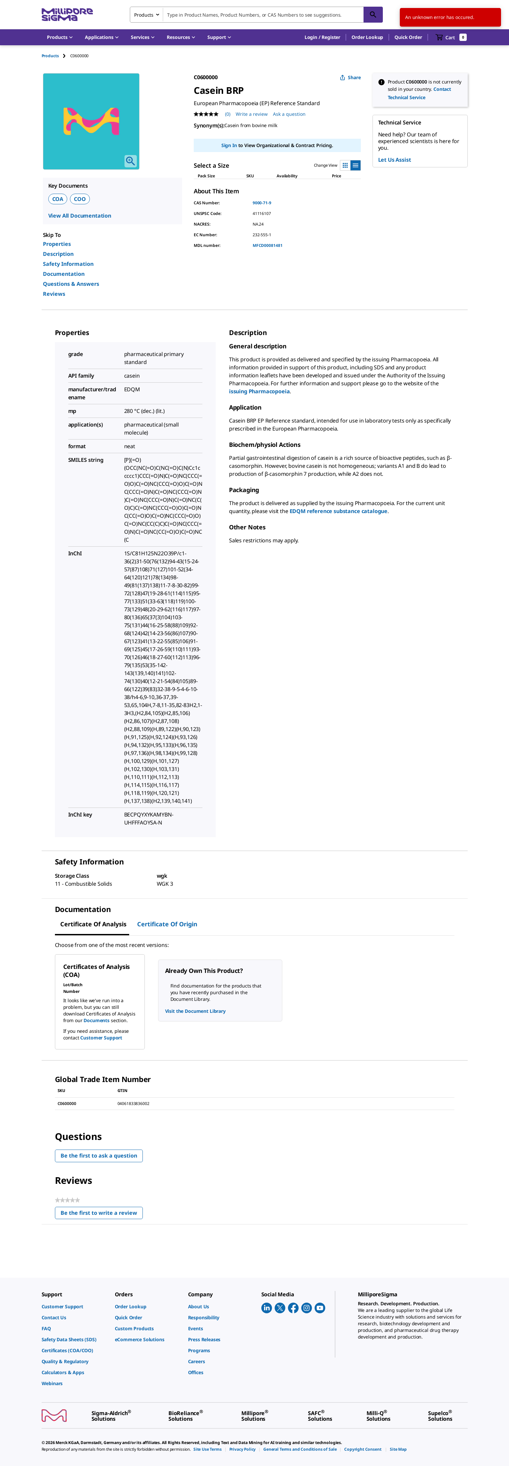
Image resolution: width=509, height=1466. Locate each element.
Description (58, 254)
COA (58, 199)
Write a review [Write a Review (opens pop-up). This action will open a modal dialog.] (252, 114)
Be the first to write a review (102, 1214)
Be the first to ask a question (99, 1155)
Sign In (229, 145)
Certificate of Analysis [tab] (93, 924)
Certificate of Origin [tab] (167, 924)
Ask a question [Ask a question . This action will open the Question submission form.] (289, 114)
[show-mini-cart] (451, 37)
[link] (75, 1306)
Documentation (64, 273)
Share (350, 77)
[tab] (56, 56)
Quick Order (408, 37)
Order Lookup (367, 37)
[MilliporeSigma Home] (67, 14)
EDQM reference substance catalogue (339, 511)
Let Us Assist (394, 159)
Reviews (54, 293)
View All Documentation (79, 215)
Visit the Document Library (195, 1011)
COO (80, 199)
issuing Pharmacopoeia (259, 391)
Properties (57, 244)
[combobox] (256, 15)
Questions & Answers (71, 283)
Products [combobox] (143, 15)
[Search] (373, 15)
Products (50, 56)
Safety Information (68, 264)
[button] (322, 37)
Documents (97, 1020)
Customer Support (101, 1037)
